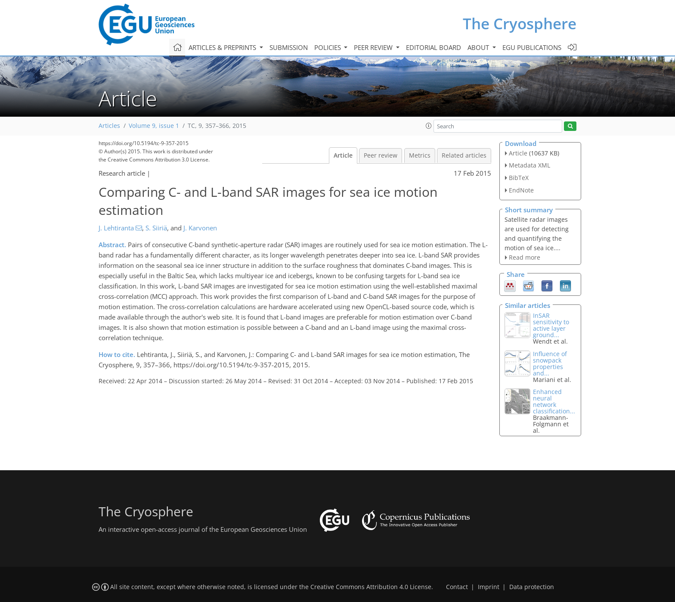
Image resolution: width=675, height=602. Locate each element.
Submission (288, 47)
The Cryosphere (519, 23)
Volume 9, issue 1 (154, 126)
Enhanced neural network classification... (554, 401)
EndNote (521, 190)
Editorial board (433, 47)
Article (343, 155)
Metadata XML (529, 165)
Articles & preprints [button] (223, 47)
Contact (457, 587)
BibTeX (519, 178)
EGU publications (531, 47)
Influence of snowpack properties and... (550, 363)
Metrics (419, 155)
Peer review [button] (374, 47)
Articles (109, 126)
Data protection (531, 587)
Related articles (464, 155)
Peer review (380, 155)
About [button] (479, 47)
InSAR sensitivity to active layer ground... (551, 325)
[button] (429, 126)
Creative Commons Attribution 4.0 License (370, 587)
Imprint (488, 587)
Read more (524, 257)
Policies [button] (328, 47)
